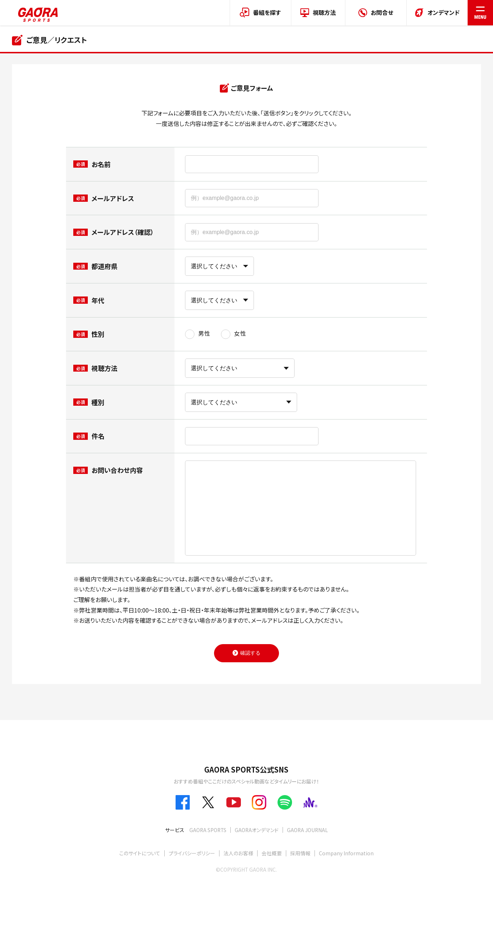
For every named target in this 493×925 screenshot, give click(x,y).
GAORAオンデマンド (257, 830)
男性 (204, 333)
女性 (240, 333)
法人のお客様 (238, 853)
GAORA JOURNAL (307, 830)
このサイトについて (139, 853)
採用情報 (300, 853)
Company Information (346, 853)
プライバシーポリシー (192, 853)
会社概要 (272, 853)
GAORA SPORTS (207, 830)
